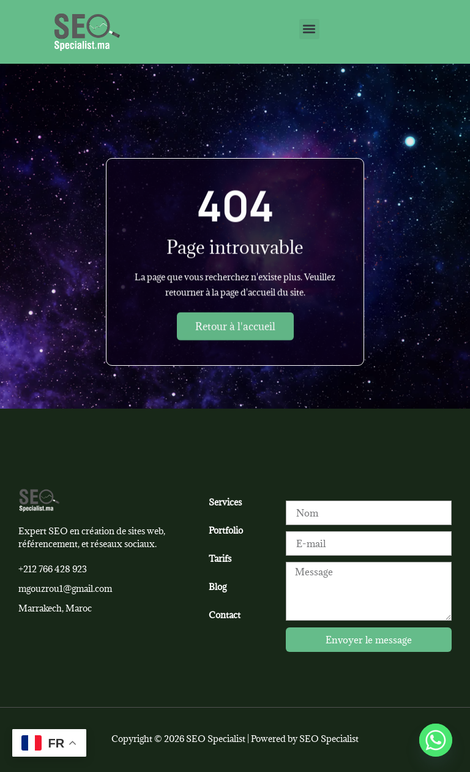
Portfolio (226, 530)
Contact (225, 615)
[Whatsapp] (435, 740)
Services (225, 502)
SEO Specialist (329, 738)
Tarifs (220, 558)
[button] (309, 29)
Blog (217, 586)
